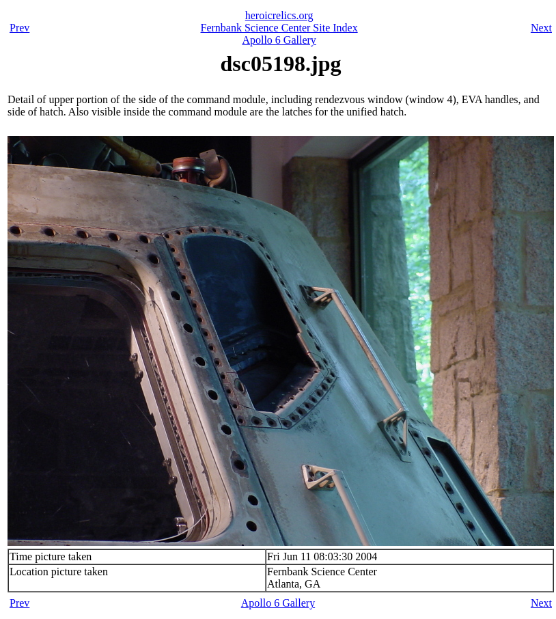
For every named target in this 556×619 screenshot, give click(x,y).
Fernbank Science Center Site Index (279, 27)
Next (541, 27)
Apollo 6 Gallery (279, 40)
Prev (19, 27)
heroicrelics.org (279, 15)
